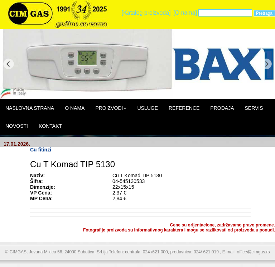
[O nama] (185, 13)
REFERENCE (184, 108)
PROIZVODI (110, 108)
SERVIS (254, 108)
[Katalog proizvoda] (146, 13)
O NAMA (75, 108)
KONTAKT (50, 126)
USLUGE (147, 108)
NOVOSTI (16, 126)
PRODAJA (222, 108)
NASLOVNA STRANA (29, 108)
